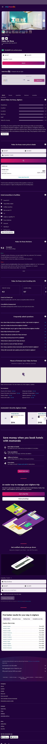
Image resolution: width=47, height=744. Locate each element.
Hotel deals (5, 677)
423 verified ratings (16, 50)
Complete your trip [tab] (37, 619)
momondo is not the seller (24, 666)
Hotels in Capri (6, 641)
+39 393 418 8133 (6, 48)
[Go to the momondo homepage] (10, 7)
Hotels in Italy (21, 677)
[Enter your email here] (24, 590)
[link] (23, 471)
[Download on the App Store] (14, 737)
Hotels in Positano (7, 637)
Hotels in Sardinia (29, 677)
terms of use (20, 601)
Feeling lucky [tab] (26, 619)
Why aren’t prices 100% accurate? (24, 671)
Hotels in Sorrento (7, 639)
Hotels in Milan (6, 628)
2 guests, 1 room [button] (7, 59)
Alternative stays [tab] (16, 619)
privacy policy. (28, 601)
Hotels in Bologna (7, 647)
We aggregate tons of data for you (24, 668)
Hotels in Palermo (7, 645)
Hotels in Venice (7, 635)
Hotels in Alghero (38, 677)
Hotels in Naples (7, 643)
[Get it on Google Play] (5, 737)
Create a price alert (22, 464)
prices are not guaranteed (33, 661)
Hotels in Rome (6, 626)
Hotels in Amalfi (6, 630)
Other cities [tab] (7, 619)
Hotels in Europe (13, 677)
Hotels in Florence (7, 632)
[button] (2, 7)
